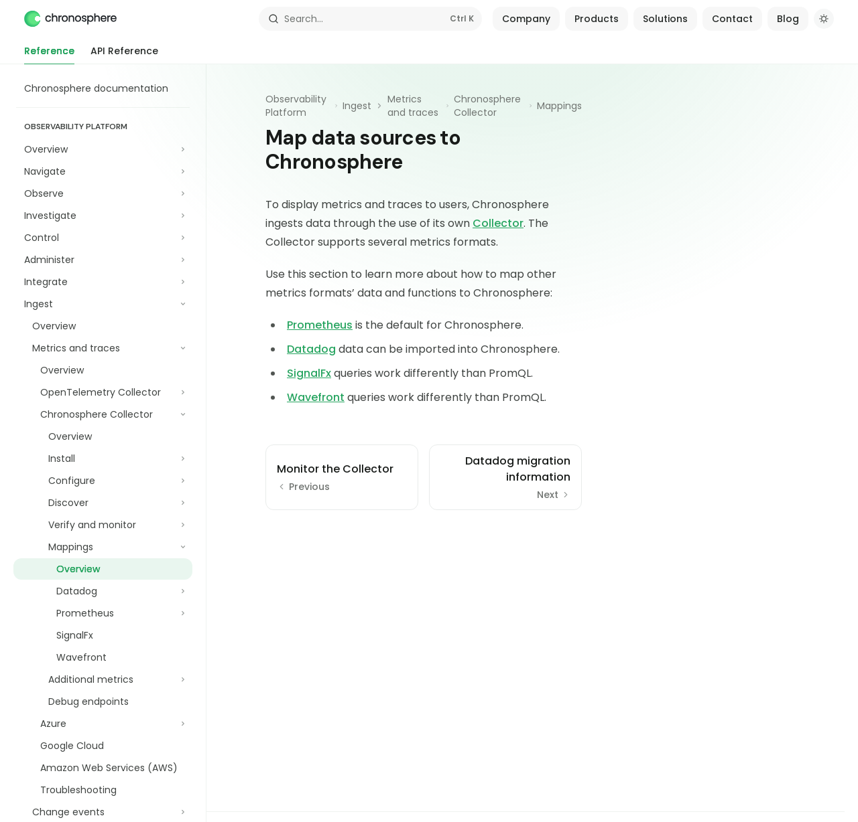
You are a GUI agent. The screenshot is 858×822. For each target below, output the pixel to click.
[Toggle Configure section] (102, 480)
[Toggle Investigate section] (102, 215)
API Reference (124, 54)
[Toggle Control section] (102, 237)
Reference (49, 54)
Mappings (559, 105)
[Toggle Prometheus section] (102, 613)
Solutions (665, 18)
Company (526, 18)
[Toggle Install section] (102, 458)
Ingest (357, 105)
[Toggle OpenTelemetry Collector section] (102, 392)
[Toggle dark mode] (824, 19)
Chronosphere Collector (487, 105)
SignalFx (309, 373)
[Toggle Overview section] (102, 149)
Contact (732, 18)
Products (596, 18)
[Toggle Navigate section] (102, 171)
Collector (498, 223)
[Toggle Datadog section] (102, 591)
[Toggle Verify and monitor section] (102, 525)
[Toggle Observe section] (102, 193)
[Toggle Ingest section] (102, 304)
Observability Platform (295, 105)
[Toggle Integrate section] (102, 282)
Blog (788, 18)
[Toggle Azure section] (102, 723)
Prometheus (320, 325)
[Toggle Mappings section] (102, 547)
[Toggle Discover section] (102, 502)
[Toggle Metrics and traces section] (102, 348)
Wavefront (316, 397)
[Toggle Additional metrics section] (102, 679)
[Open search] (371, 19)
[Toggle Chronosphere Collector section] (102, 414)
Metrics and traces (412, 105)
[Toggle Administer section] (102, 259)
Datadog (311, 349)
